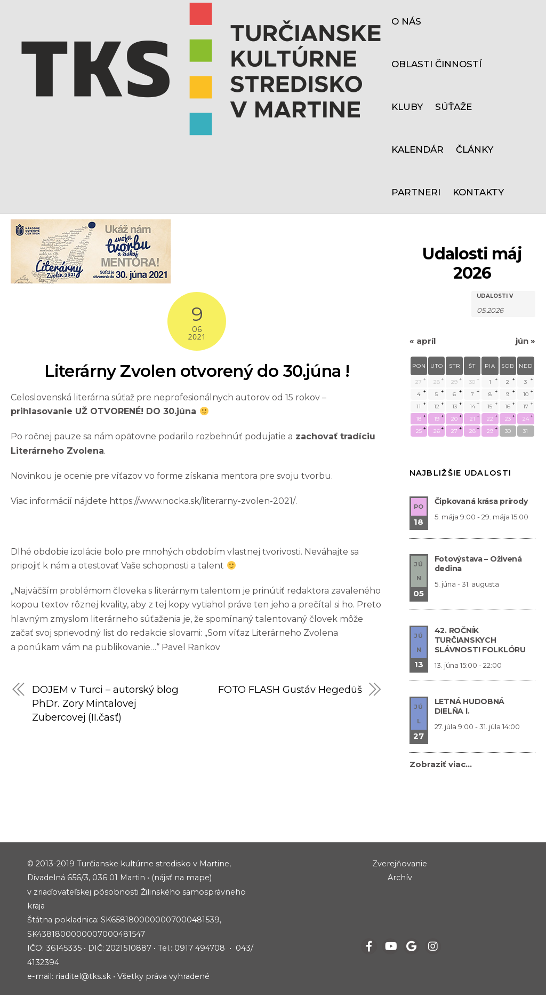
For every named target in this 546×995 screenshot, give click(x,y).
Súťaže (453, 106)
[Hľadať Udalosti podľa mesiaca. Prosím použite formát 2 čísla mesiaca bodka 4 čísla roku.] (503, 309)
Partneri (415, 192)
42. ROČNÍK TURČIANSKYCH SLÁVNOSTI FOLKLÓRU (480, 640)
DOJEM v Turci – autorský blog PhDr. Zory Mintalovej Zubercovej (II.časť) (105, 703)
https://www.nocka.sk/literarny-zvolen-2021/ (201, 501)
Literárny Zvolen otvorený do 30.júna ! (197, 370)
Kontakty (478, 192)
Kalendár (417, 149)
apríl (423, 341)
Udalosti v (495, 296)
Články (474, 149)
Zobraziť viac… (441, 764)
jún (525, 341)
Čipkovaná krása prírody (481, 501)
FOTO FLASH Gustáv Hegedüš (290, 689)
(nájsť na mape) (181, 877)
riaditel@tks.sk (83, 976)
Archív (400, 877)
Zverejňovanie (399, 863)
